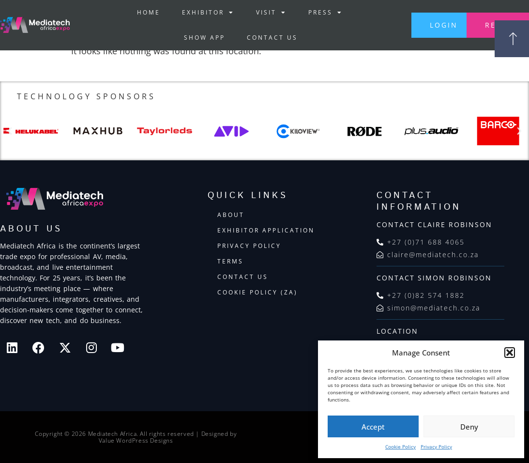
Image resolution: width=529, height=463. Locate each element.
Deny (469, 427)
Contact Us (271, 37)
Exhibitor (207, 12)
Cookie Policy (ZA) (257, 293)
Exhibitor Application (266, 231)
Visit (270, 12)
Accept (373, 427)
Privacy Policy (436, 446)
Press (324, 12)
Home (147, 12)
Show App (203, 37)
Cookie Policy (400, 446)
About (230, 215)
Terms (230, 262)
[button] (509, 352)
